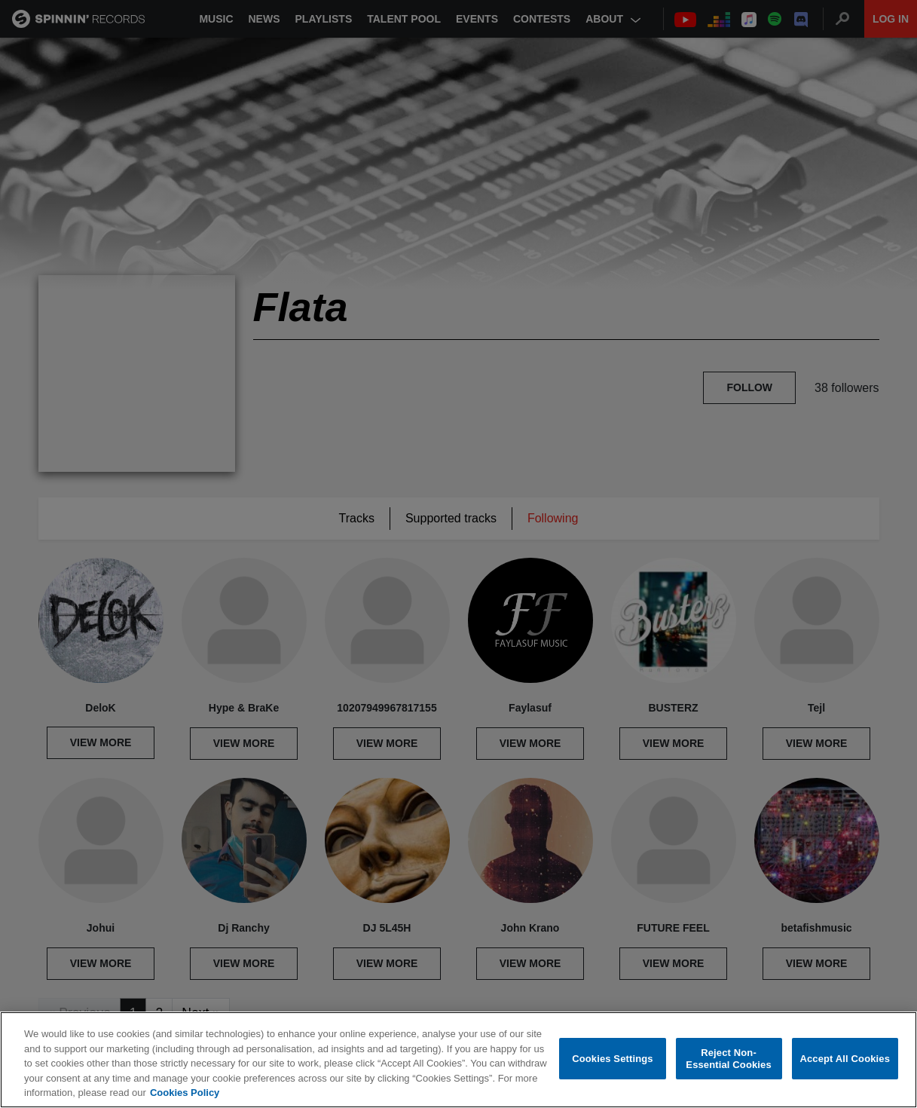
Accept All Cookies (844, 1058)
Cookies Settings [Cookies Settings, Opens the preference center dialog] (612, 1058)
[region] (458, 1060)
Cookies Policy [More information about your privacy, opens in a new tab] (184, 1092)
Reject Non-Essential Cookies (728, 1058)
